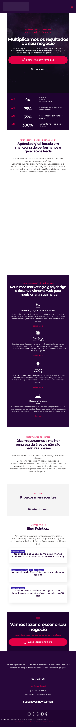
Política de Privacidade (38, 722)
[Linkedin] (37, 714)
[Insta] (33, 714)
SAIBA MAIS (38, 69)
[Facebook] (29, 714)
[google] (42, 714)
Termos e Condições (22, 722)
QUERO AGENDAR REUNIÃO (38, 642)
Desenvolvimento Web (19, 570)
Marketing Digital (17, 552)
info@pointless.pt (38, 686)
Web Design (38, 570)
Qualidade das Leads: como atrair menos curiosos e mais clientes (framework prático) (38, 555)
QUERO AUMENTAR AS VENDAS (38, 59)
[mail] (46, 714)
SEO (31, 570)
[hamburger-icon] (71, 6)
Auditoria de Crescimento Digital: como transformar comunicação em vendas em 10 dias (38, 593)
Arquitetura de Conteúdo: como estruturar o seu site (38, 573)
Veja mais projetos (38, 509)
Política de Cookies (54, 722)
